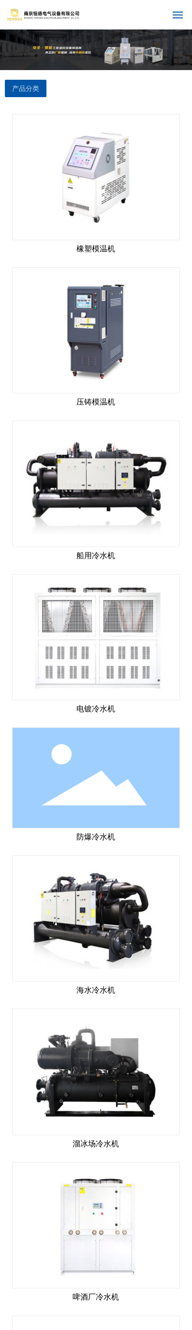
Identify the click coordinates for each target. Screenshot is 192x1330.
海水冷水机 (95, 990)
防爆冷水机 (95, 837)
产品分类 (25, 88)
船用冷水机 (95, 555)
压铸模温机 (95, 402)
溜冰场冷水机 (96, 1144)
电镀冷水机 (95, 709)
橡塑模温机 (95, 249)
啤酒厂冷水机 (96, 1297)
